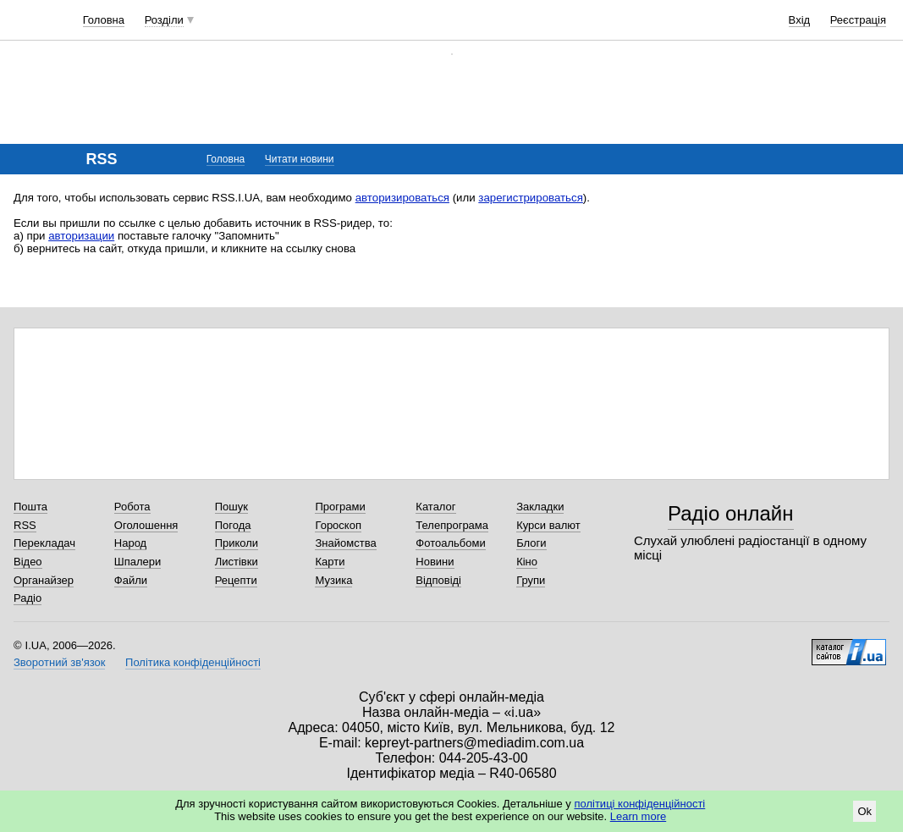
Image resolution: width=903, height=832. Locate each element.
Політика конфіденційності (193, 662)
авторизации (81, 235)
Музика (333, 580)
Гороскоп (338, 525)
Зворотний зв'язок (59, 662)
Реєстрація (858, 20)
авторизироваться (402, 197)
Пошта (30, 506)
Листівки (236, 561)
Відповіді (438, 580)
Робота (132, 506)
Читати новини (299, 159)
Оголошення (146, 525)
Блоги (531, 543)
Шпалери (138, 561)
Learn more (638, 816)
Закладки (540, 506)
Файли (130, 580)
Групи (530, 580)
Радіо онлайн (731, 513)
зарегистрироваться (530, 197)
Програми (340, 506)
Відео (28, 561)
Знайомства (345, 543)
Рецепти (236, 580)
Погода (233, 525)
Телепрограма (452, 525)
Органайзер (44, 580)
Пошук (231, 506)
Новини (435, 561)
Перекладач (44, 543)
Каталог (435, 506)
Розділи (164, 20)
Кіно (526, 561)
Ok (864, 811)
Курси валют (548, 525)
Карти (329, 561)
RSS (25, 525)
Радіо (27, 598)
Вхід (800, 20)
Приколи (236, 543)
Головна (103, 20)
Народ (130, 543)
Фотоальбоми (450, 543)
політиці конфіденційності (639, 803)
